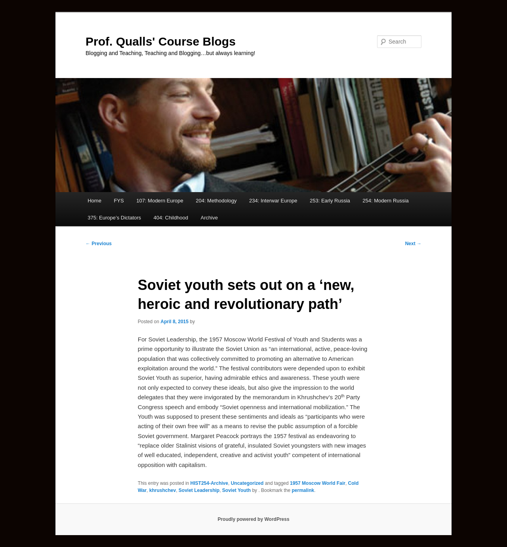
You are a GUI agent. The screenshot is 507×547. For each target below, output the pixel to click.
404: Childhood (171, 218)
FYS (119, 201)
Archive (209, 218)
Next (413, 243)
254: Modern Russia (385, 201)
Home (94, 201)
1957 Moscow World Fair (317, 483)
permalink (303, 490)
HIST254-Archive (209, 483)
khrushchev (162, 490)
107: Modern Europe (159, 201)
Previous (99, 243)
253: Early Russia (330, 201)
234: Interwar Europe (273, 201)
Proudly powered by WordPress (253, 519)
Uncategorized (247, 483)
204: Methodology (216, 201)
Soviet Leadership (199, 490)
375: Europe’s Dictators (114, 218)
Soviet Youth (236, 490)
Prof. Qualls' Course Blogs (161, 41)
